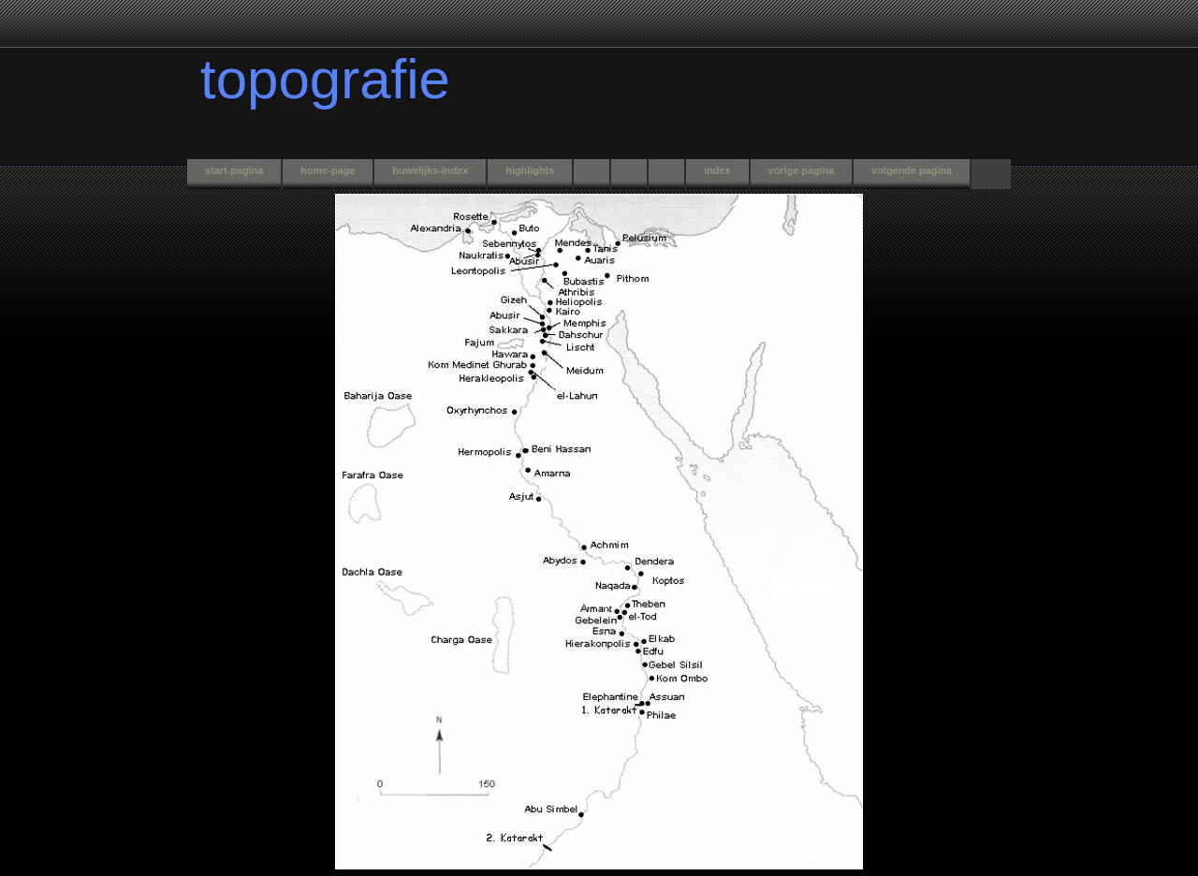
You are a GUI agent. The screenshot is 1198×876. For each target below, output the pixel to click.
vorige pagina (801, 170)
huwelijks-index (430, 170)
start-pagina (234, 170)
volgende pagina (911, 170)
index (717, 170)
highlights (529, 170)
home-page (327, 170)
